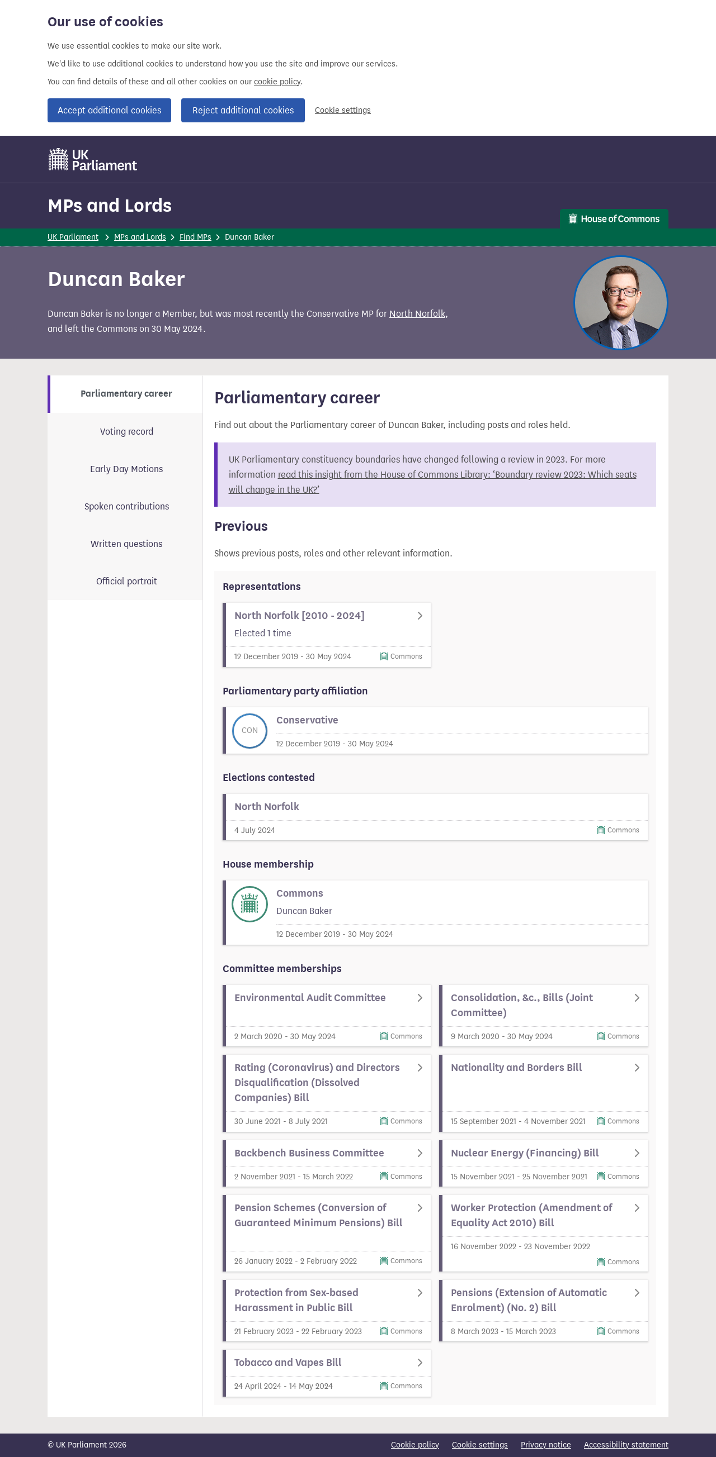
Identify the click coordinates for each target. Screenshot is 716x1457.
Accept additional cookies (109, 110)
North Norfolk (417, 313)
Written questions (126, 544)
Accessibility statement (626, 1445)
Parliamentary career (126, 393)
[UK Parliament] (93, 159)
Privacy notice (546, 1445)
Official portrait (126, 581)
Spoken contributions (126, 506)
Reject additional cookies (243, 110)
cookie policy (277, 82)
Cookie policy (415, 1445)
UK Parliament (73, 237)
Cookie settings (343, 110)
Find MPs (195, 237)
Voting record (126, 431)
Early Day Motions (126, 469)
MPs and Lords (110, 205)
